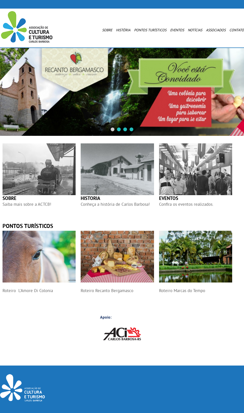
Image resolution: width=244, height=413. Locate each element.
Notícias (195, 30)
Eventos (177, 30)
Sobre (107, 30)
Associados (216, 30)
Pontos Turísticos (150, 30)
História (123, 30)
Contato (236, 30)
